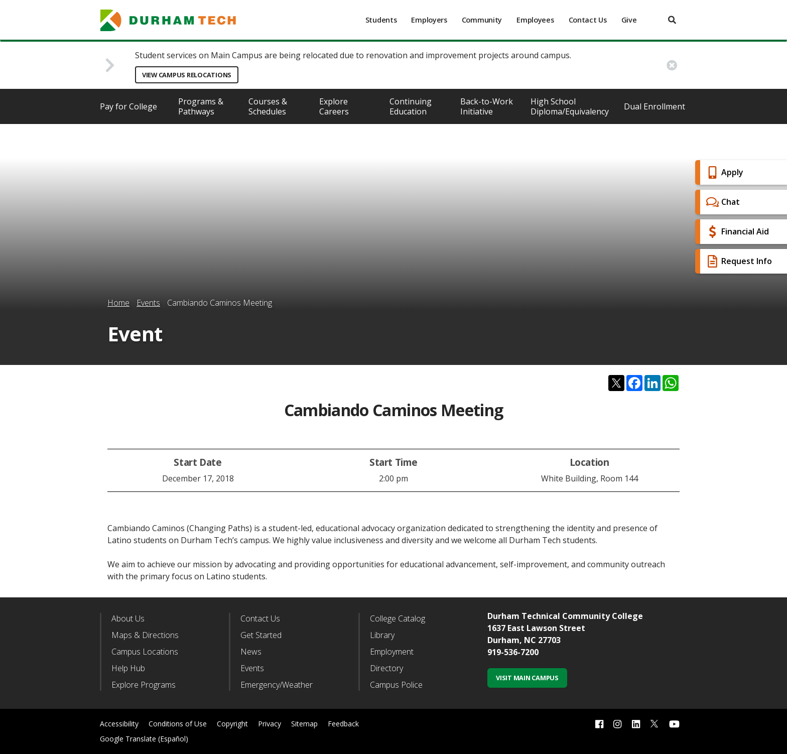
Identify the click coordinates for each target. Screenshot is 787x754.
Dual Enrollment (654, 106)
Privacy (269, 723)
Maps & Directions (145, 635)
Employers (429, 20)
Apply (723, 172)
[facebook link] (599, 723)
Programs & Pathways (200, 106)
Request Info (738, 261)
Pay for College (128, 106)
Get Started (261, 635)
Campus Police (396, 684)
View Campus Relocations (186, 74)
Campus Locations (144, 651)
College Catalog (397, 618)
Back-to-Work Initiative (486, 106)
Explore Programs (143, 684)
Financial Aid (736, 231)
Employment (392, 651)
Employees (535, 20)
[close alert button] (672, 65)
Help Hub (128, 668)
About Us (128, 618)
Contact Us (588, 20)
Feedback (343, 723)
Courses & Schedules (267, 106)
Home (118, 302)
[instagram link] (617, 723)
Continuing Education (410, 106)
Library (382, 635)
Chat (722, 202)
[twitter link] (654, 722)
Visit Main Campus (527, 677)
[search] (672, 20)
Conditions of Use (178, 723)
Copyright (232, 723)
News (250, 651)
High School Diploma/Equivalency (570, 106)
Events (148, 302)
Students (381, 20)
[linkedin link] (636, 723)
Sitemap (304, 723)
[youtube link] (674, 723)
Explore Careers (334, 106)
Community (482, 20)
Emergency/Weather (276, 684)
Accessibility (119, 723)
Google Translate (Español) (144, 738)
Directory (386, 668)
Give (629, 20)
